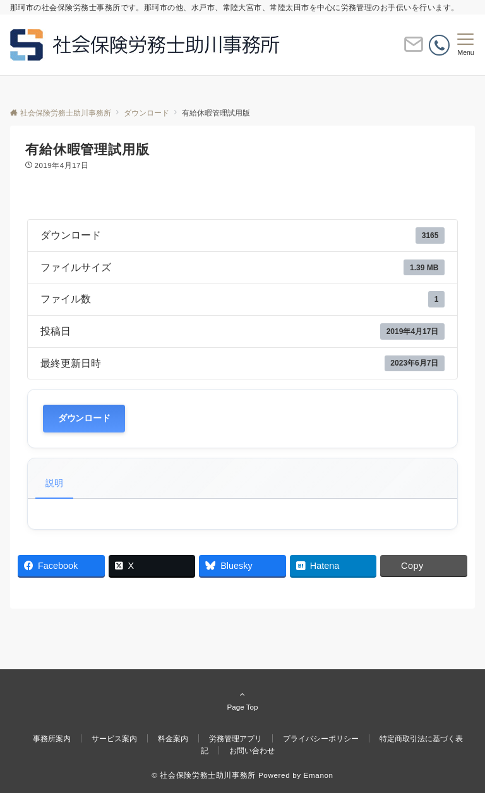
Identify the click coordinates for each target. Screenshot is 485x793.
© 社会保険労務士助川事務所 (204, 775)
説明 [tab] (54, 483)
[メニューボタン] (466, 44)
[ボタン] (414, 49)
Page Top (242, 700)
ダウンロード (84, 418)
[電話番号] (439, 45)
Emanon (318, 775)
